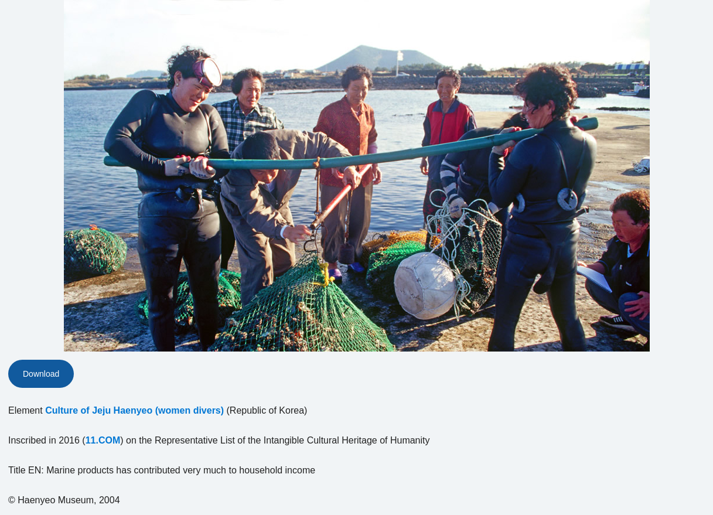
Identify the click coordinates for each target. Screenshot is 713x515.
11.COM (103, 440)
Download (41, 373)
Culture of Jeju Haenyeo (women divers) (134, 410)
